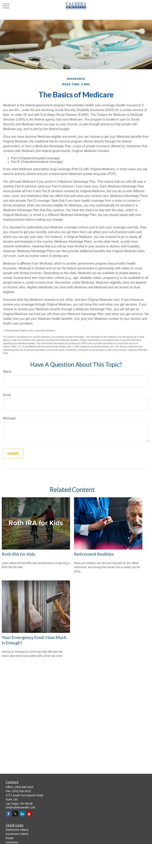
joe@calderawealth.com (20, 807)
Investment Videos (17, 833)
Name (7, 371)
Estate (10, 838)
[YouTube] (29, 813)
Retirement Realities (94, 554)
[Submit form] (13, 454)
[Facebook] (8, 813)
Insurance (12, 842)
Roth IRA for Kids (18, 554)
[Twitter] (15, 813)
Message (9, 418)
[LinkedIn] (22, 813)
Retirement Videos (17, 829)
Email (7, 395)
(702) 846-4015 (23, 787)
